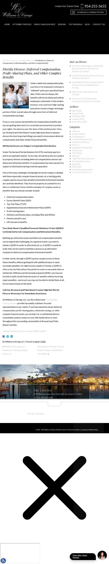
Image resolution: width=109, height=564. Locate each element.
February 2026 (78, 116)
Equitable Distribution (82, 147)
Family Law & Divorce (44, 22)
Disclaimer (40, 413)
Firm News (77, 153)
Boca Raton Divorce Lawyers (13, 60)
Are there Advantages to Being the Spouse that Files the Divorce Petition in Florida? (87, 68)
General (75, 155)
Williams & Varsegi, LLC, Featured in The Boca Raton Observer (15, 350)
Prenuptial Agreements (82, 169)
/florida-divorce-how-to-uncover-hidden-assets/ (25, 331)
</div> (20, 553)
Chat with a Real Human (84, 557)
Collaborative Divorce (82, 139)
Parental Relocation (81, 161)
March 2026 (77, 113)
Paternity (76, 164)
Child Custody (78, 134)
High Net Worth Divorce (83, 158)
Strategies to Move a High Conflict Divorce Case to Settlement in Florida (88, 85)
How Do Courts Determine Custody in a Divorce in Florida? (86, 99)
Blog (87, 22)
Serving (62, 22)
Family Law (77, 150)
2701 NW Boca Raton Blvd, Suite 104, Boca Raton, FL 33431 (58, 400)
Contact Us (99, 22)
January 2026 (78, 119)
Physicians (77, 166)
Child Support (78, 136)
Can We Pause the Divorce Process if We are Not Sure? (88, 76)
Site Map (30, 413)
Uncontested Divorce (81, 172)
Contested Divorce (80, 142)
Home (7, 22)
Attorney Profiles (22, 22)
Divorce (31, 60)
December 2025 (79, 121)
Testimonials (75, 22)
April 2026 (77, 110)
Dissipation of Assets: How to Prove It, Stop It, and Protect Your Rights (50, 350)
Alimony (76, 131)
